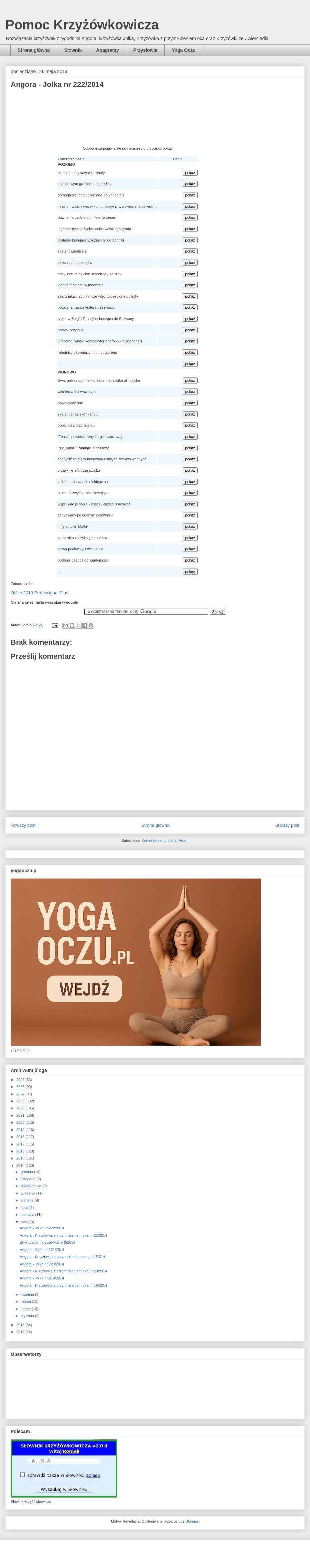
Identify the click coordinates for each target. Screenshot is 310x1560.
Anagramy (107, 50)
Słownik (73, 50)
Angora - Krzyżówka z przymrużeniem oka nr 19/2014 (63, 1285)
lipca (25, 1208)
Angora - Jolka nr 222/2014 (42, 1228)
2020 (21, 1122)
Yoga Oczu (183, 50)
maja (25, 1222)
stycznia (28, 1316)
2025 (21, 1087)
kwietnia (28, 1294)
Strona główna (34, 50)
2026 (21, 1080)
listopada (28, 1179)
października (31, 1186)
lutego (26, 1309)
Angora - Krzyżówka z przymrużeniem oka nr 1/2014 (62, 1257)
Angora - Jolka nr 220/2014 (42, 1264)
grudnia (27, 1172)
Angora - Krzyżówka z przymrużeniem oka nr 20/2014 (63, 1271)
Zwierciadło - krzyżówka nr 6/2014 (47, 1242)
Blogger (192, 1521)
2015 (21, 1158)
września (28, 1193)
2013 (21, 1325)
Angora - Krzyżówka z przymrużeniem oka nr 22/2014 (63, 1235)
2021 (21, 1115)
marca (26, 1301)
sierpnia (28, 1200)
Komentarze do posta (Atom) (165, 840)
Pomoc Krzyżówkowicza (82, 24)
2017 (21, 1144)
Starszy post (287, 825)
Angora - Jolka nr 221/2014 (42, 1250)
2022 (21, 1108)
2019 (21, 1130)
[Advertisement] (128, 119)
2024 (21, 1094)
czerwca (28, 1215)
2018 (21, 1137)
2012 (21, 1332)
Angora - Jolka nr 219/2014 (42, 1278)
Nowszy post (23, 825)
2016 (21, 1151)
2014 (21, 1165)
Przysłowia (145, 50)
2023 (21, 1101)
